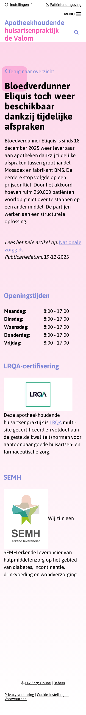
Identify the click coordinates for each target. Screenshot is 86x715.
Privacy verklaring (19, 695)
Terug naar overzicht (29, 71)
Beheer (59, 683)
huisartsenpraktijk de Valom (34, 30)
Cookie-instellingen (53, 695)
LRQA (56, 422)
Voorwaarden (16, 699)
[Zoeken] (76, 32)
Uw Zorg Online (38, 683)
